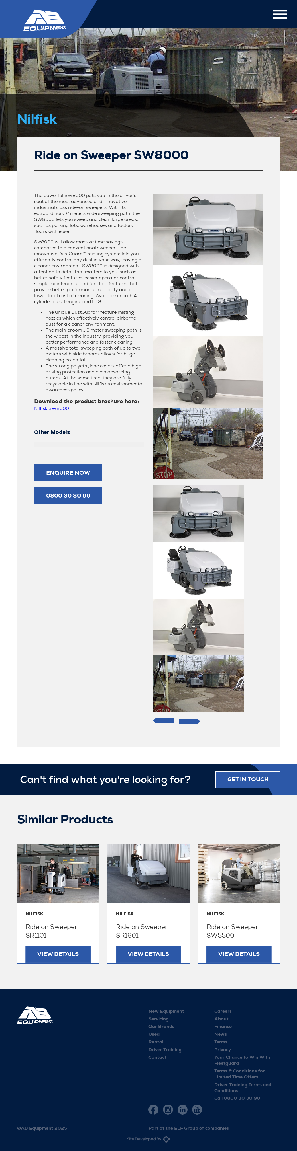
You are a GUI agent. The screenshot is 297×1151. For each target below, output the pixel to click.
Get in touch (248, 779)
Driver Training (165, 1049)
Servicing (158, 1018)
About (221, 1018)
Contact (157, 1057)
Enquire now (68, 472)
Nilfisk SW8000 (51, 408)
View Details (58, 953)
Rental (155, 1042)
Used (154, 1034)
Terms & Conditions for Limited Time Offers (239, 1074)
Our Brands (161, 1026)
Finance (223, 1026)
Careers (223, 1011)
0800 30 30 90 (68, 495)
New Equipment (166, 1011)
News (220, 1034)
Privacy (222, 1049)
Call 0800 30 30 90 (237, 1098)
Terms (220, 1042)
